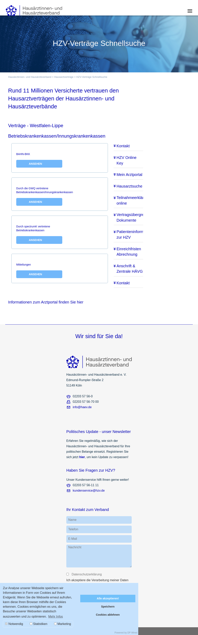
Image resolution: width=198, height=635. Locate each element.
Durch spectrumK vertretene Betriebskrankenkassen (39, 234)
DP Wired (132, 632)
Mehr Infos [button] (55, 616)
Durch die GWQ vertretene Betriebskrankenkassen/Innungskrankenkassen (44, 196)
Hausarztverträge (63, 76)
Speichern (108, 606)
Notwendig (14, 624)
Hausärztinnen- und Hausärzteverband (29, 76)
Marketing (62, 624)
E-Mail (72, 538)
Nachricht (74, 547)
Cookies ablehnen (108, 614)
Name (72, 519)
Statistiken (38, 624)
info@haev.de (82, 407)
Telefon (73, 529)
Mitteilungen (39, 270)
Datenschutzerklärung (86, 574)
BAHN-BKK (39, 160)
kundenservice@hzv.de (89, 490)
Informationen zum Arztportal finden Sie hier (45, 302)
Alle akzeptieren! (108, 598)
